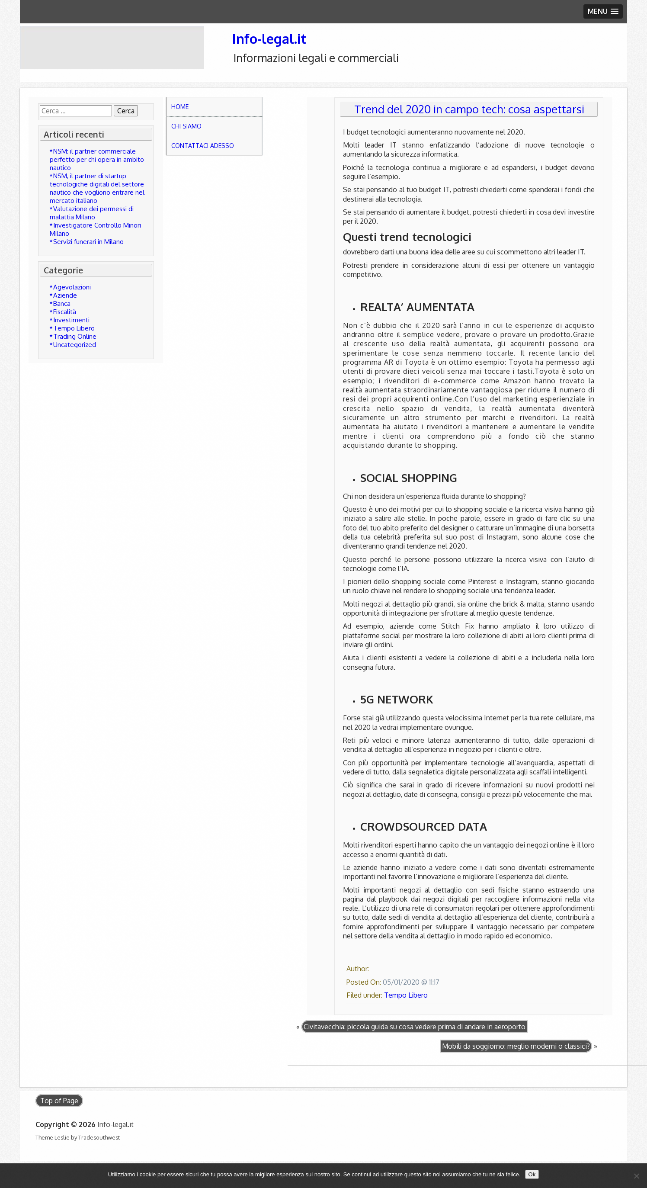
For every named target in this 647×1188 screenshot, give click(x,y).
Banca (61, 303)
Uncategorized (74, 344)
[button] (603, 11)
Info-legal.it (269, 38)
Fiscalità (64, 312)
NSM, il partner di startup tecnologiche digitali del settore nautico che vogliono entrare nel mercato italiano (97, 188)
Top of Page (59, 1100)
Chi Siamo (186, 126)
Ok (532, 1174)
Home (180, 106)
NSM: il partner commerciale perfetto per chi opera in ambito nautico (97, 159)
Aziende (65, 295)
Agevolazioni (72, 287)
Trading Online (74, 336)
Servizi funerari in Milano (88, 242)
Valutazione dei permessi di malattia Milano (92, 213)
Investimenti (71, 320)
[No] (636, 1176)
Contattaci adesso (202, 145)
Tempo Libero (74, 328)
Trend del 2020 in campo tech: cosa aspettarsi (469, 109)
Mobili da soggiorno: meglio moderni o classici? (516, 1046)
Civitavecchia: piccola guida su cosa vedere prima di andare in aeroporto (414, 1026)
